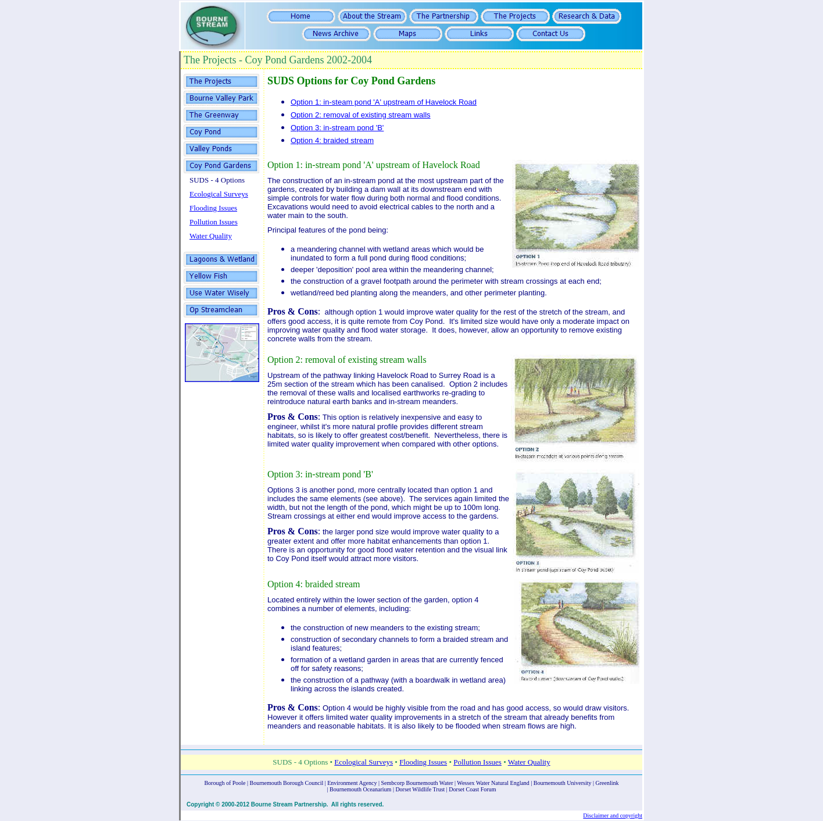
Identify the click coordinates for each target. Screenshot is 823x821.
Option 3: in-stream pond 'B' (337, 127)
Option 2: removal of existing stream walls (361, 114)
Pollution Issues (213, 221)
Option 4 (283, 584)
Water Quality (210, 235)
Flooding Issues (213, 208)
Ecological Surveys (218, 194)
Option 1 (283, 165)
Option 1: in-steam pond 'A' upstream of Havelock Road (384, 102)
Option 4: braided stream (332, 140)
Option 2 (283, 360)
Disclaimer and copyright (612, 815)
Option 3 (283, 474)
